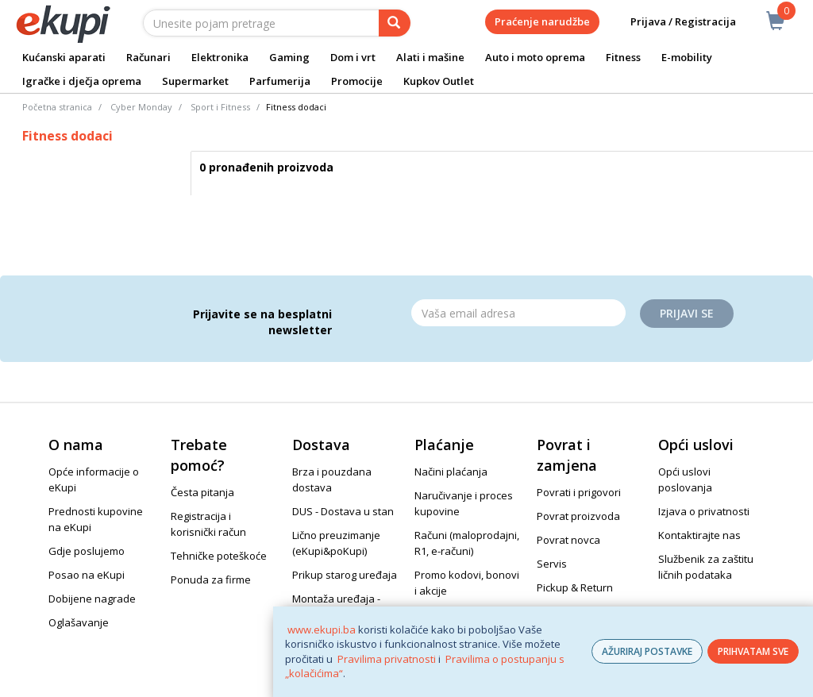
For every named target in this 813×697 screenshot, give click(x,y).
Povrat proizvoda (578, 516)
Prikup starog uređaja (344, 575)
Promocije (357, 81)
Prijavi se (687, 313)
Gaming (289, 57)
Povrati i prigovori (579, 492)
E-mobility (686, 57)
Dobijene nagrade (92, 598)
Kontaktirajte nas (699, 535)
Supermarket (195, 81)
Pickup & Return (575, 587)
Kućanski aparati (64, 57)
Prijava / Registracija (672, 21)
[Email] (518, 312)
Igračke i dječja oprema (81, 81)
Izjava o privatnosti (703, 511)
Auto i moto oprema (535, 57)
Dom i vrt (353, 57)
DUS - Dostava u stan (343, 511)
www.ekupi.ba (321, 629)
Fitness (623, 57)
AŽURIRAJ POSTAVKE (647, 651)
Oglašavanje (78, 622)
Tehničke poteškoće (219, 556)
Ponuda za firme (211, 579)
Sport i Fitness (220, 107)
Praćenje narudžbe (542, 21)
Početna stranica (57, 107)
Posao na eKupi (86, 575)
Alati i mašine (430, 57)
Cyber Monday (141, 107)
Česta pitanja (202, 492)
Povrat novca (568, 540)
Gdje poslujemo (86, 551)
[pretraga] (394, 23)
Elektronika (220, 57)
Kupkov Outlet (438, 81)
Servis (552, 563)
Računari (148, 57)
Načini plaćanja (450, 471)
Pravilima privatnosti (386, 659)
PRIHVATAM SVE (753, 651)
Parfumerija (279, 81)
